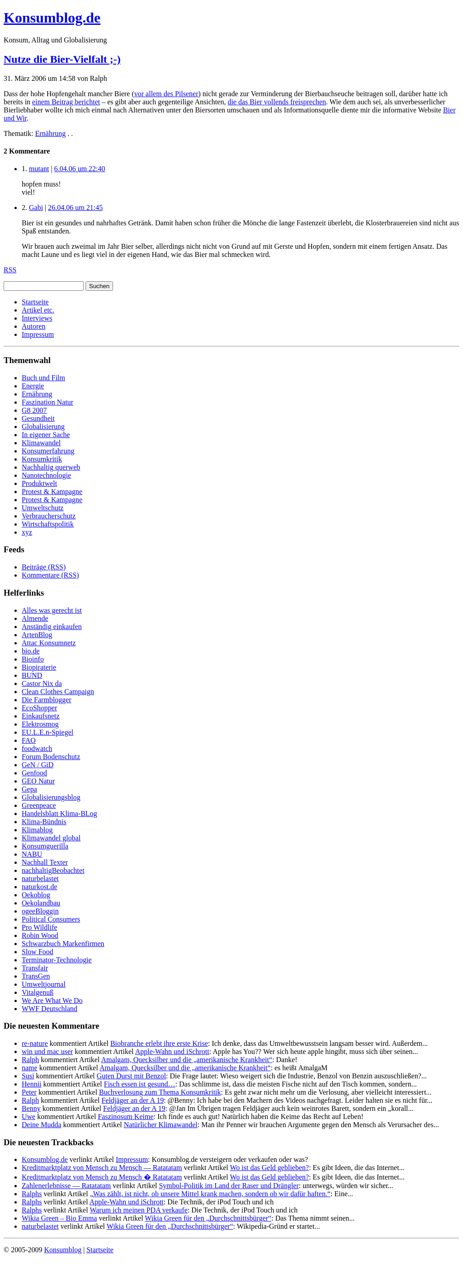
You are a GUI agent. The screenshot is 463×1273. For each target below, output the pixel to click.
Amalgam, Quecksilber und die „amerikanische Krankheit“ (187, 1059)
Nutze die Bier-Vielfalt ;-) (62, 59)
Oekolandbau (41, 903)
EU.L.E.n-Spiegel (47, 732)
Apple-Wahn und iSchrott (172, 1051)
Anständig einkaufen (52, 626)
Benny (31, 1108)
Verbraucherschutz (49, 516)
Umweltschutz (42, 508)
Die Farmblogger (46, 700)
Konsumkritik (42, 459)
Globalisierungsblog (51, 797)
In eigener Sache (46, 434)
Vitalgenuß (37, 992)
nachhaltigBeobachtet (53, 870)
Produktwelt (39, 483)
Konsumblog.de (45, 1159)
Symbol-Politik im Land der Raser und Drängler (228, 1185)
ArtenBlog (37, 635)
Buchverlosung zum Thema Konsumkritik (160, 1092)
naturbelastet (40, 878)
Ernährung (50, 133)
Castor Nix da (42, 683)
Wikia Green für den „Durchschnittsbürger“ (208, 1218)
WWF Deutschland (49, 1008)
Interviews (37, 318)
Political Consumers (51, 919)
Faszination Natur (47, 402)
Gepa (29, 789)
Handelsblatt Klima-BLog (59, 813)
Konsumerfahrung (48, 451)
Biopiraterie (39, 667)
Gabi (36, 207)
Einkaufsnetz (41, 716)
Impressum (38, 334)
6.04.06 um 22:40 (79, 169)
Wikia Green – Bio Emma (59, 1218)
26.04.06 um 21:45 (75, 207)
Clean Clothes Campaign (58, 691)
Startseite (35, 302)
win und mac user (47, 1051)
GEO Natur (38, 781)
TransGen (36, 976)
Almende (35, 618)
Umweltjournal (44, 984)
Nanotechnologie (46, 475)
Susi (28, 1076)
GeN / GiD (37, 765)
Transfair (35, 968)
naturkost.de (39, 887)
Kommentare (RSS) (50, 575)
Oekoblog (36, 895)
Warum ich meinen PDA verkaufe (138, 1210)
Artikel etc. (38, 310)
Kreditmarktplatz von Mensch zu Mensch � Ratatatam (102, 1177)
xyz (27, 532)
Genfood (34, 773)
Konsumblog (62, 1250)
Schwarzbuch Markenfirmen (63, 943)
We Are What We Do (52, 1000)
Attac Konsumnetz (49, 643)
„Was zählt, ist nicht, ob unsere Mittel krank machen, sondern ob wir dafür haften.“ (210, 1194)
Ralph (30, 1059)
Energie (33, 386)
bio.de (31, 651)
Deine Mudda (41, 1124)
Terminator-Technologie (57, 960)
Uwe (28, 1116)
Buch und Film (43, 378)
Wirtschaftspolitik (48, 524)
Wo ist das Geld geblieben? (269, 1167)
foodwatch (37, 748)
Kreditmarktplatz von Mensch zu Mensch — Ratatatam (102, 1167)
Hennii (32, 1084)
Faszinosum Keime (125, 1116)
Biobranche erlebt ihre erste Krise (159, 1043)
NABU (32, 854)
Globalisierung (43, 426)
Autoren (33, 326)
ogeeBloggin (40, 911)
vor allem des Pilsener (166, 94)
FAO (29, 740)
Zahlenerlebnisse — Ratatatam (66, 1185)
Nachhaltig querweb (51, 467)
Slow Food (37, 952)
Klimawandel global (51, 838)
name (30, 1068)
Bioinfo (33, 659)
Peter (29, 1092)
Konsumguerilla (45, 846)
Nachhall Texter (45, 862)
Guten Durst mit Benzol (131, 1076)
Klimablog (37, 830)
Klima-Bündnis (44, 821)
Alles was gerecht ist (52, 610)
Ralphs (32, 1194)
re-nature (35, 1043)
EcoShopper (39, 708)
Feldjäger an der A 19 (132, 1100)
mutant (39, 169)
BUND (32, 675)
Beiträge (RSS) (44, 567)
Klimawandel (41, 443)
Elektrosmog (40, 724)
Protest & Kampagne (52, 491)
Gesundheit (38, 418)
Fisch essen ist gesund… (139, 1084)
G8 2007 (34, 410)
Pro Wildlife (39, 927)
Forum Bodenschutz (51, 756)
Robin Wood (40, 935)
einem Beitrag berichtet (66, 102)
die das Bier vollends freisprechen (276, 102)
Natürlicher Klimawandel (161, 1124)
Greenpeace (39, 805)
